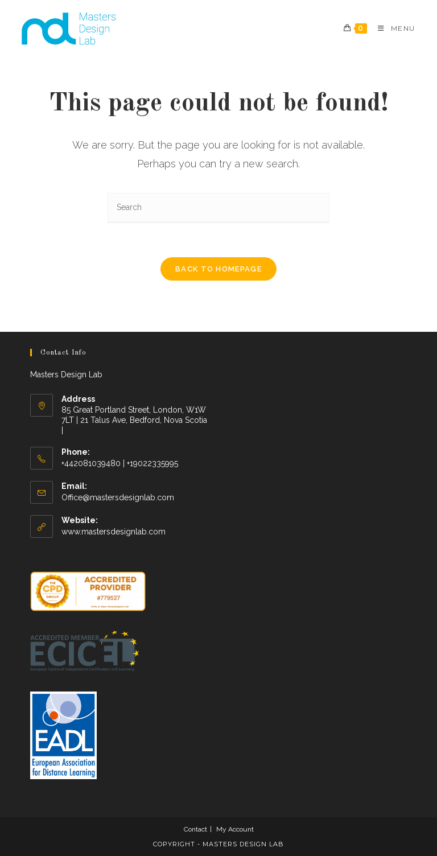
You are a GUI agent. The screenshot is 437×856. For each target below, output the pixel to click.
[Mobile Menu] (392, 28)
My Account (235, 829)
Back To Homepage (218, 269)
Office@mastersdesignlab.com (117, 497)
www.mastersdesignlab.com (113, 531)
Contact (195, 829)
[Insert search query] (218, 208)
